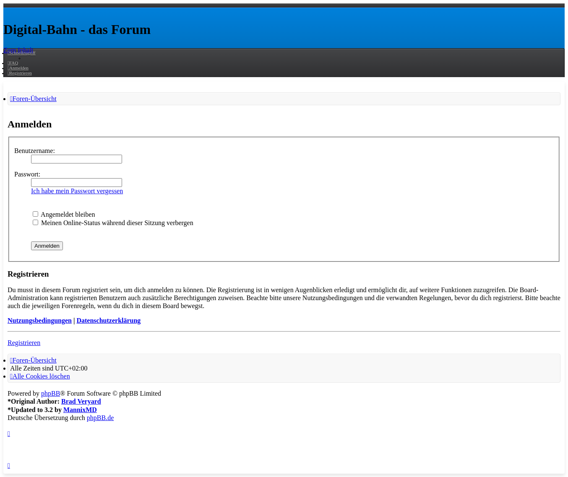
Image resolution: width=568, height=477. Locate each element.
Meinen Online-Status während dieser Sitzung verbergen (113, 222)
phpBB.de (100, 417)
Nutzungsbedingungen (40, 320)
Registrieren (24, 342)
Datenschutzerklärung (108, 320)
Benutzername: (34, 150)
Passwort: (27, 174)
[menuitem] (13, 62)
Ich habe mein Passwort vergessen (77, 190)
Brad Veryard (81, 401)
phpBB (50, 393)
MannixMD (80, 409)
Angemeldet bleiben (64, 214)
